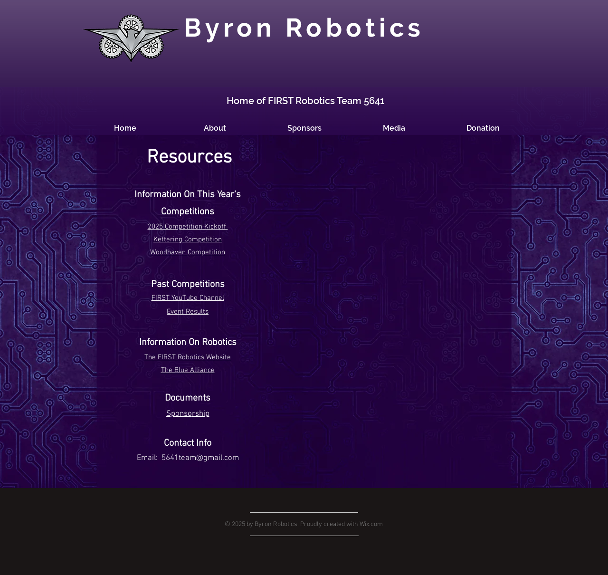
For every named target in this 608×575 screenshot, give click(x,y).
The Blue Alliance (188, 370)
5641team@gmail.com (200, 458)
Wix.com (371, 524)
